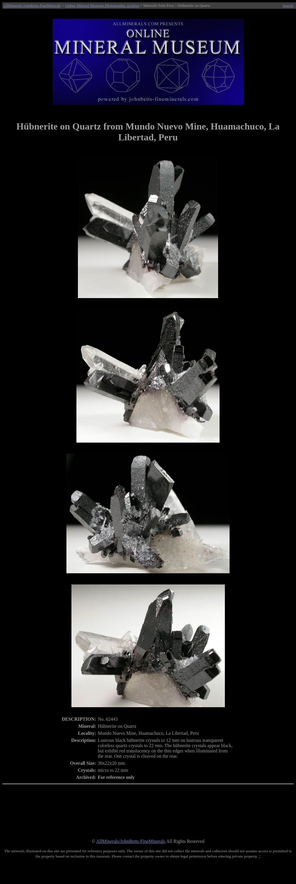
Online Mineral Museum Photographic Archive (102, 5)
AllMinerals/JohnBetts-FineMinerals (32, 5)
